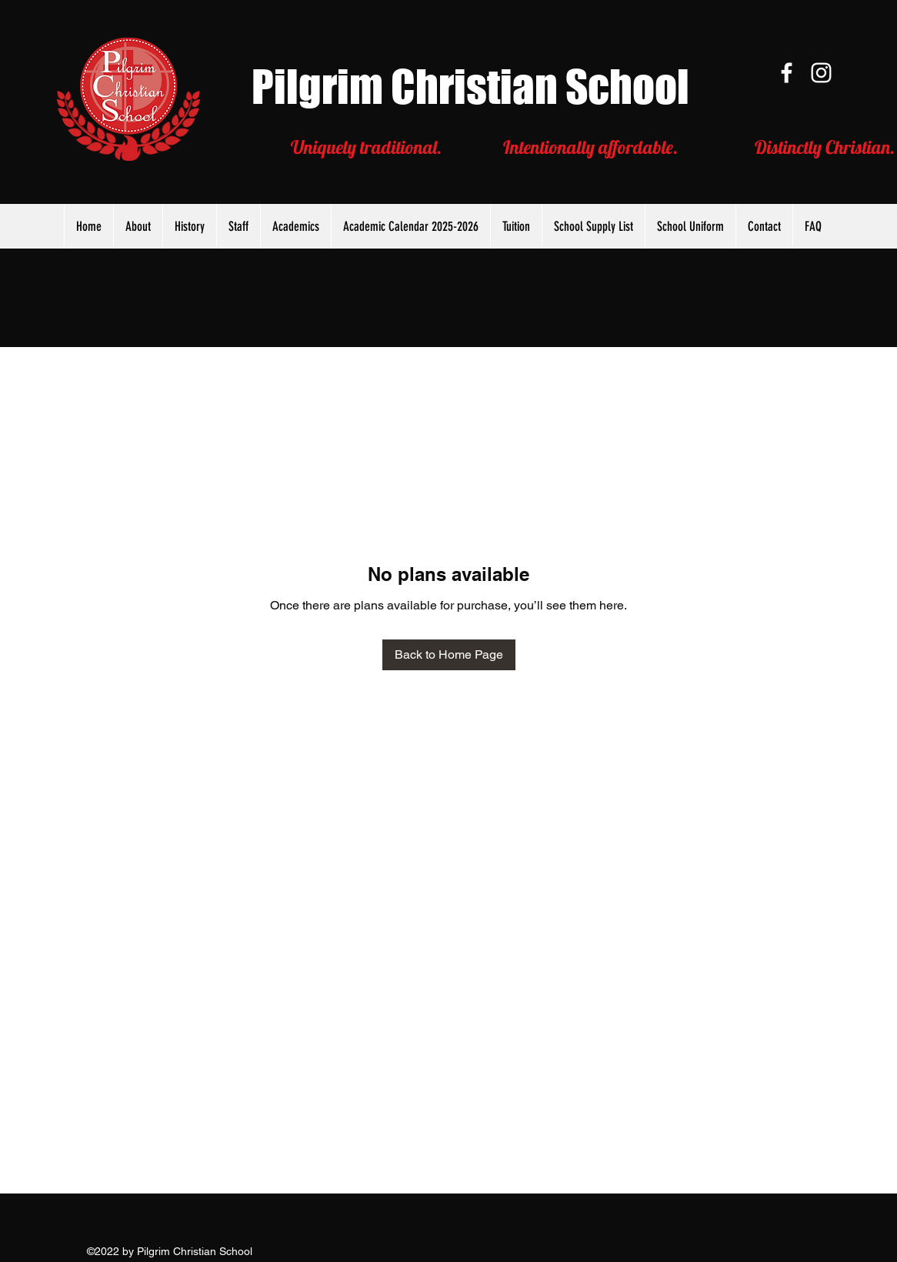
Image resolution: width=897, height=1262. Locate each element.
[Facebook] (786, 72)
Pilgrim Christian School (470, 86)
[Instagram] (821, 72)
